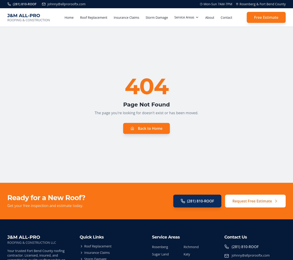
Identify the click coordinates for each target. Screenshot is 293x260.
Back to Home (146, 128)
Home (69, 17)
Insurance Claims (126, 17)
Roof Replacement (93, 17)
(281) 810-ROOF (197, 201)
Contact (226, 17)
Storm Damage (157, 17)
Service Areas (186, 17)
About (209, 17)
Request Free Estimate (255, 201)
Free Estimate (266, 17)
